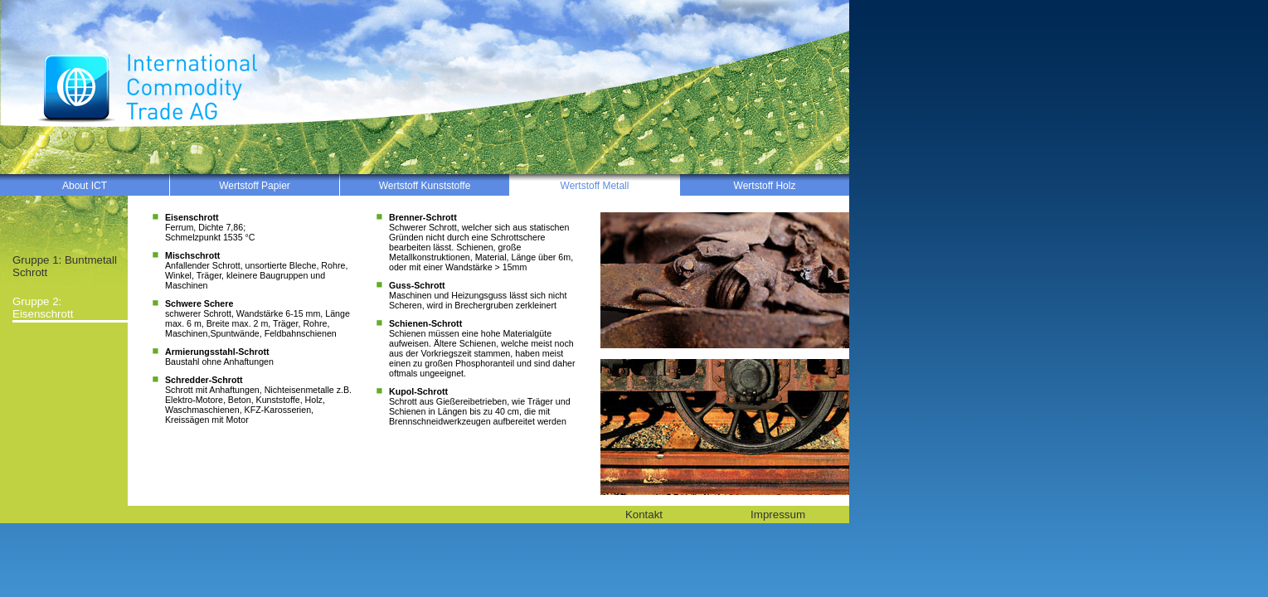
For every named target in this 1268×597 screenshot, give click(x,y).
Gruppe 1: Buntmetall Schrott (64, 266)
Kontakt (644, 514)
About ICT (84, 186)
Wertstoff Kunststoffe (425, 186)
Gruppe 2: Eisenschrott (42, 307)
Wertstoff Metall (595, 186)
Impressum (778, 514)
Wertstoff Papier (254, 186)
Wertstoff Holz (765, 186)
